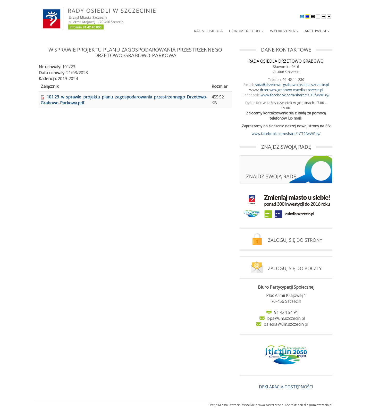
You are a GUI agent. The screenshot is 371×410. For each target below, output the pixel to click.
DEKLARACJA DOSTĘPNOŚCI (286, 387)
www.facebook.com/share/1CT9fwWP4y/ (295, 95)
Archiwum (317, 30)
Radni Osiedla (208, 30)
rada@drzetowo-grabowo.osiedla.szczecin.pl (292, 84)
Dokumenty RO (246, 30)
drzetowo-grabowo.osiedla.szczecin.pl (291, 89)
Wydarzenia (284, 30)
